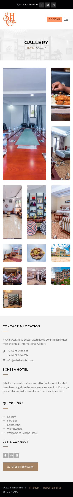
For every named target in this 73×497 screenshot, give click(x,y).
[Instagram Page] (53, 4)
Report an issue (52, 487)
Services (12, 420)
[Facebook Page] (41, 4)
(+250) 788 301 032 (17, 354)
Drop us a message (20, 466)
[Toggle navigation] (66, 19)
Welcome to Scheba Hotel (22, 432)
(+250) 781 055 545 (28, 4)
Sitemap (34, 487)
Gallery (11, 416)
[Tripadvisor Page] (47, 4)
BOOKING (54, 19)
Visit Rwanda (15, 428)
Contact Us (13, 424)
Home (30, 47)
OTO (15, 491)
